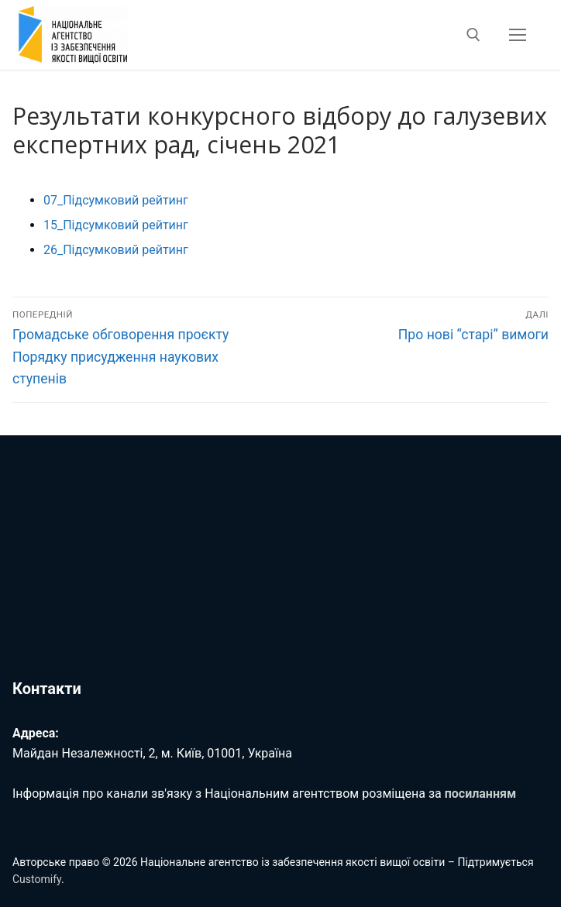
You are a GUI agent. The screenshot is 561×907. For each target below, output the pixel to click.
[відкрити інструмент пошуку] (473, 35)
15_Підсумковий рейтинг (115, 225)
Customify (36, 879)
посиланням (480, 793)
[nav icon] (517, 35)
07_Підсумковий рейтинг (115, 200)
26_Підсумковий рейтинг (115, 249)
